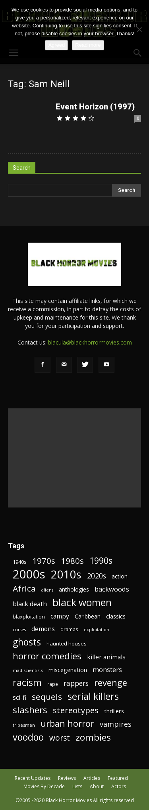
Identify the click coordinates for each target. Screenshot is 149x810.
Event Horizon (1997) (95, 106)
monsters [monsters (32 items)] (107, 669)
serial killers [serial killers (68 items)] (93, 696)
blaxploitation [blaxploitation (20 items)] (29, 616)
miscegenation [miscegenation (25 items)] (67, 670)
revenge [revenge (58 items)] (110, 682)
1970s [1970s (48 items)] (43, 561)
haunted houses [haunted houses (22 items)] (66, 643)
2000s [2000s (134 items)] (29, 574)
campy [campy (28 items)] (59, 616)
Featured (118, 778)
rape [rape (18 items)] (52, 684)
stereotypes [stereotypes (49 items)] (76, 710)
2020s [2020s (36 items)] (96, 576)
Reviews (67, 778)
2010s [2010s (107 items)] (66, 574)
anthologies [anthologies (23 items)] (74, 589)
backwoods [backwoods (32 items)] (112, 589)
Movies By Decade (44, 786)
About (97, 786)
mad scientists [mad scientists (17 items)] (28, 670)
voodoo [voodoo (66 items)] (28, 737)
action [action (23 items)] (120, 576)
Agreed (56, 45)
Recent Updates (32, 778)
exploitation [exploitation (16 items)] (96, 629)
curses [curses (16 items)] (19, 629)
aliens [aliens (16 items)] (47, 590)
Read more (88, 45)
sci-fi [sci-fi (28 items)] (19, 697)
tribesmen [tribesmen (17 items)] (24, 725)
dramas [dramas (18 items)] (69, 629)
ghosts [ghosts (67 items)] (27, 642)
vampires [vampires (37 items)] (116, 724)
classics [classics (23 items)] (116, 616)
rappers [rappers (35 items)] (76, 683)
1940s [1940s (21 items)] (20, 561)
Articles (91, 778)
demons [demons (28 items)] (43, 629)
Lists (77, 786)
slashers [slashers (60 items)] (30, 710)
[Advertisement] (74, 457)
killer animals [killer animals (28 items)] (106, 657)
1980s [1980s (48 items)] (72, 561)
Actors (118, 786)
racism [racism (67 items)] (27, 682)
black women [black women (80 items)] (82, 602)
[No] (139, 29)
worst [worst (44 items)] (59, 737)
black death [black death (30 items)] (30, 604)
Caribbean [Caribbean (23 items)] (88, 616)
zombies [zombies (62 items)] (93, 737)
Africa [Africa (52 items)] (24, 588)
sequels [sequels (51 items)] (47, 697)
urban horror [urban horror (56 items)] (67, 723)
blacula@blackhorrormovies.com (90, 342)
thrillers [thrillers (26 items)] (114, 711)
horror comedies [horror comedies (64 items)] (47, 656)
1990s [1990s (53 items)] (100, 561)
